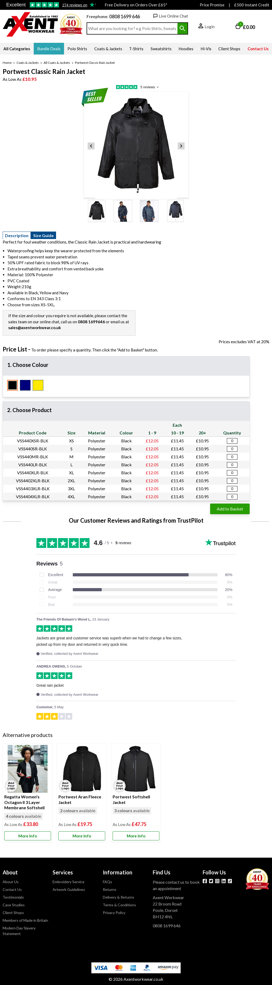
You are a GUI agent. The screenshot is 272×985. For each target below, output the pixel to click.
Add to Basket (230, 508)
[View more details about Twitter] (211, 881)
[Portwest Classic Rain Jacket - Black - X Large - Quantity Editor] (232, 473)
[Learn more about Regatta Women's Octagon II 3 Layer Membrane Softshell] (27, 836)
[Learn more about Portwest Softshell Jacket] (136, 836)
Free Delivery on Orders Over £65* (136, 4)
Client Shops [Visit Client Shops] (13, 912)
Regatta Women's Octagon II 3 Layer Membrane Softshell (24, 802)
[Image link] (230, 881)
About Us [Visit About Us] (11, 881)
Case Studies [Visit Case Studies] (14, 905)
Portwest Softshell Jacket (131, 799)
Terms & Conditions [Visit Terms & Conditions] (119, 905)
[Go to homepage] (30, 24)
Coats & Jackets (27, 63)
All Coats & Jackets (57, 63)
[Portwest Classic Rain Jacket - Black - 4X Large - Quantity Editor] (232, 497)
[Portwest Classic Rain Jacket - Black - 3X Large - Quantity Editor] (232, 489)
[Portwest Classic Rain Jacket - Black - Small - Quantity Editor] (232, 449)
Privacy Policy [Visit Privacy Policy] (114, 912)
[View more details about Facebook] (205, 881)
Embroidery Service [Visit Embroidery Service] (68, 881)
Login (210, 26)
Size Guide (43, 235)
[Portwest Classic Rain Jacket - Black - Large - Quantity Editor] (232, 465)
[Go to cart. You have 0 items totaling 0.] (245, 27)
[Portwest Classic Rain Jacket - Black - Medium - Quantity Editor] (232, 457)
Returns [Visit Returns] (109, 889)
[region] (27, 769)
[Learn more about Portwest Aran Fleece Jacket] (81, 836)
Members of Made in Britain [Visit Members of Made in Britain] (25, 920)
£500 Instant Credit (251, 4)
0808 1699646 (91, 321)
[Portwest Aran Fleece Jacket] (82, 793)
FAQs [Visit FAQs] (107, 881)
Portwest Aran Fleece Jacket (79, 799)
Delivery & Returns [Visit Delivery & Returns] (118, 897)
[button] (206, 27)
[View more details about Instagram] (217, 881)
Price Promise (212, 4)
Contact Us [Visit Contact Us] (12, 889)
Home (7, 63)
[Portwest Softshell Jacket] (136, 793)
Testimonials (49, 5)
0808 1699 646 (124, 16)
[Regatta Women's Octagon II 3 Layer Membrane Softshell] (28, 793)
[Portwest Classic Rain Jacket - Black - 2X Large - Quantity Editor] (232, 481)
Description (16, 235)
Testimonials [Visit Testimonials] (13, 897)
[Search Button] (182, 28)
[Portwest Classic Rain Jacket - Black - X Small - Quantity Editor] (232, 441)
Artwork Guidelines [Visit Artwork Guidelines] (69, 889)
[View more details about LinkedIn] (224, 881)
